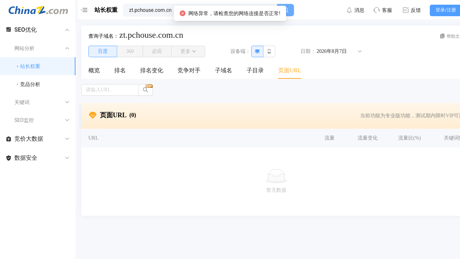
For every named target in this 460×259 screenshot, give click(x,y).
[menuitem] (94, 71)
